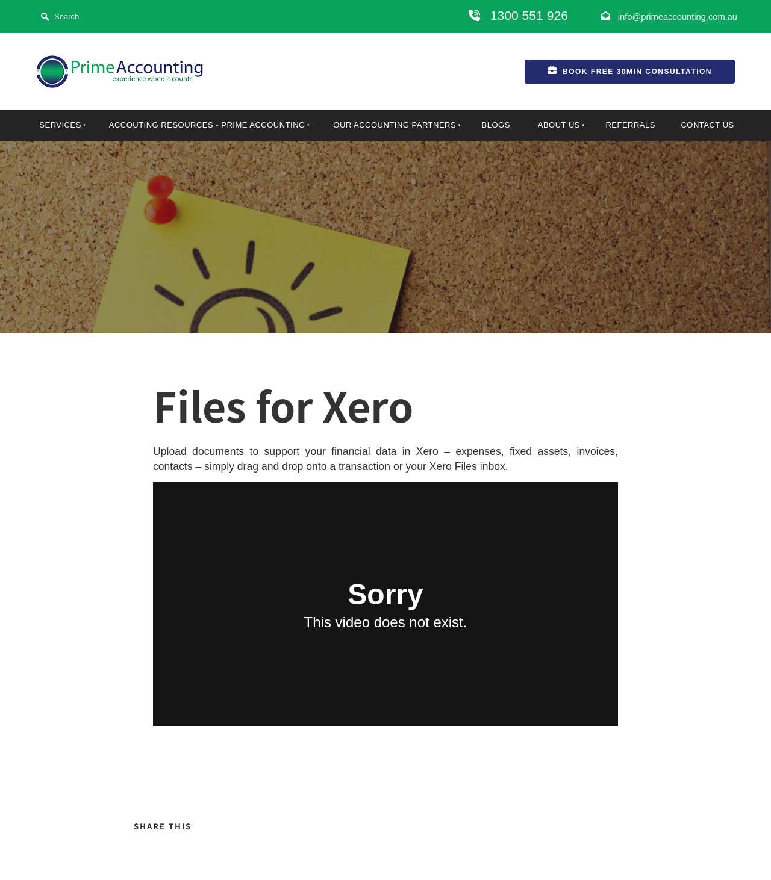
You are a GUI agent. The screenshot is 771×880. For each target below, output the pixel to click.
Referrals (630, 124)
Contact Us (707, 124)
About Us (559, 124)
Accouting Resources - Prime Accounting (207, 124)
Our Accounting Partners (394, 124)
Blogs (496, 124)
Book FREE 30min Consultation (591, 67)
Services (60, 124)
